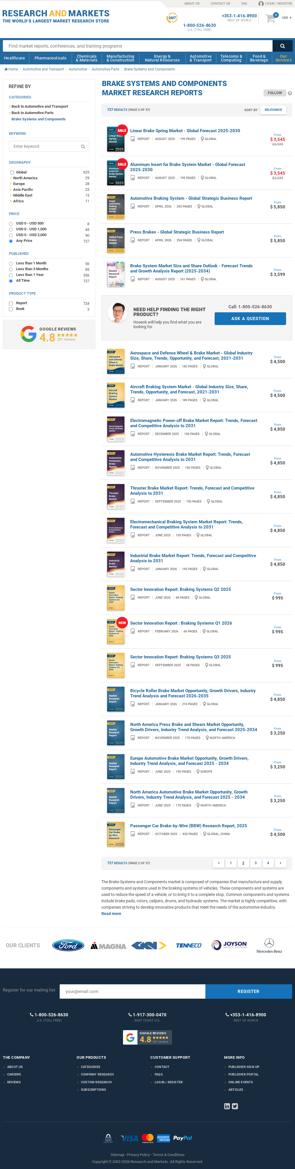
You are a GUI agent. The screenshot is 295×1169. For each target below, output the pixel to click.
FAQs (159, 1074)
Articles (235, 1090)
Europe (49, 184)
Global (52, 172)
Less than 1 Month (52, 263)
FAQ (244, 3)
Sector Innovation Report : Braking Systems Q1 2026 (181, 623)
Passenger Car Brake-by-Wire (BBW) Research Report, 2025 (188, 825)
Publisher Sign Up (243, 1067)
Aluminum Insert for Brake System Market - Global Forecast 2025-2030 (187, 167)
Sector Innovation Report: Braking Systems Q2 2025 (180, 589)
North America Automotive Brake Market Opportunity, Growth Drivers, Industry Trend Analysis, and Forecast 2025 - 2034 (188, 794)
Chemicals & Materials (86, 58)
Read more (111, 913)
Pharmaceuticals (51, 58)
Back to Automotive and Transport (40, 106)
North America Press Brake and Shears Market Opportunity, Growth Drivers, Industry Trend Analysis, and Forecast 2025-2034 (193, 727)
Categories (90, 1067)
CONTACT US (220, 3)
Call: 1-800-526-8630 (250, 306)
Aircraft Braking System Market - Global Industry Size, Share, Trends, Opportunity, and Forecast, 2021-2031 (189, 389)
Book (52, 309)
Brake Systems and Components (39, 119)
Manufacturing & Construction (121, 58)
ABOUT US (192, 3)
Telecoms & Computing (231, 58)
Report (52, 303)
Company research (97, 1074)
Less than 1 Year (52, 274)
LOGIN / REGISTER (275, 3)
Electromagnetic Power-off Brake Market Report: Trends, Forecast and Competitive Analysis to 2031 (193, 423)
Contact (162, 1067)
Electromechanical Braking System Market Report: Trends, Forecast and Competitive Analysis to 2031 (186, 524)
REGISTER (249, 991)
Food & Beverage (259, 58)
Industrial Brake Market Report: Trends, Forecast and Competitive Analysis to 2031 (193, 558)
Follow (275, 93)
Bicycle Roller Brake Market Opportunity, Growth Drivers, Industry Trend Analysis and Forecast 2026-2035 (193, 693)
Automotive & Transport (201, 58)
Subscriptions (93, 1090)
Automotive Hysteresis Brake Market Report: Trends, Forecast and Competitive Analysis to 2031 (190, 457)
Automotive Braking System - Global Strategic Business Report (191, 198)
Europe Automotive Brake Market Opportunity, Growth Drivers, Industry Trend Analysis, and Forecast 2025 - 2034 (189, 761)
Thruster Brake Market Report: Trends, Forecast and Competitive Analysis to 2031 (192, 490)
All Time (52, 280)
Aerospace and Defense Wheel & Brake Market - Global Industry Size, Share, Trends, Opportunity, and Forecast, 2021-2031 (191, 355)
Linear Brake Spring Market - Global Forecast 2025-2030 (185, 130)
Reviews (14, 1082)
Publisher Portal (243, 1074)
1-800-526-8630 (199, 25)
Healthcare (14, 58)
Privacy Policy (138, 1155)
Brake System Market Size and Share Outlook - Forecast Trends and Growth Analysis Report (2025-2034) (191, 268)
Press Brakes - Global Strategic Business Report (177, 232)
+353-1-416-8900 (239, 16)
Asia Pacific (49, 189)
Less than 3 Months (52, 269)
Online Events (240, 1082)
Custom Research (96, 1082)
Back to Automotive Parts (33, 113)
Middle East (49, 195)
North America (49, 178)
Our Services (283, 58)
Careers (14, 1074)
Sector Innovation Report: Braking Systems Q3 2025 (180, 657)
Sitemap (117, 1155)
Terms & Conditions (169, 1155)
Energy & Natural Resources (162, 58)
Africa (49, 201)
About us (15, 1067)
